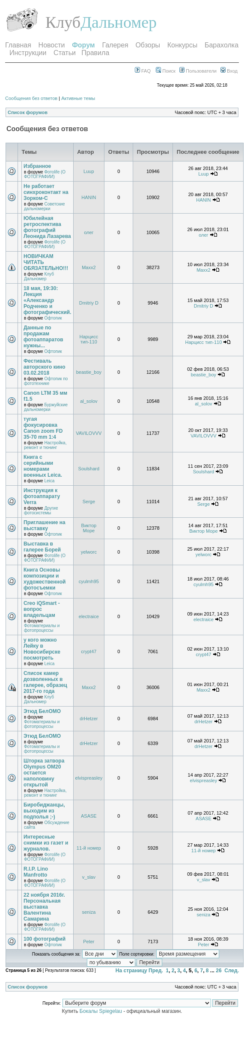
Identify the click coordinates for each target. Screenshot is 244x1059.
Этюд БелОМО (42, 711)
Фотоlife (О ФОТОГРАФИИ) (44, 174)
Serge (89, 501)
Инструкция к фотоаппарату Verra (42, 496)
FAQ (143, 70)
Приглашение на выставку (44, 525)
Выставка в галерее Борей (42, 547)
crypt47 (88, 651)
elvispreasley (89, 777)
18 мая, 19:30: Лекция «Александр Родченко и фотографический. (47, 300)
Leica (49, 480)
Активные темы (78, 98)
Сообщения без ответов (31, 98)
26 (218, 971)
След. (231, 971)
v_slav (88, 877)
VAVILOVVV (88, 433)
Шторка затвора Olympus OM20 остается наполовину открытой (44, 773)
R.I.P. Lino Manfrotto (36, 872)
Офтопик (53, 318)
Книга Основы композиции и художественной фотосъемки (45, 579)
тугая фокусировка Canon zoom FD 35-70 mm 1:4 (43, 428)
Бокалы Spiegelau (101, 1011)
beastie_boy (88, 372)
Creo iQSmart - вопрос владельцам (42, 609)
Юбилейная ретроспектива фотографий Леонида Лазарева (47, 227)
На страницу (131, 971)
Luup (88, 171)
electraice (89, 616)
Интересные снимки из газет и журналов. (46, 843)
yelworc (89, 551)
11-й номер (89, 848)
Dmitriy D (88, 302)
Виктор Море (89, 528)
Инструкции (27, 52)
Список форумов (28, 112)
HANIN (88, 197)
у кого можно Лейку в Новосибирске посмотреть (42, 649)
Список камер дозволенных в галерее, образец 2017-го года (45, 682)
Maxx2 (88, 267)
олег (88, 232)
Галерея (115, 45)
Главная (18, 45)
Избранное (37, 166)
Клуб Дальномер (39, 276)
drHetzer (89, 718)
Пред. (156, 971)
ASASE (89, 815)
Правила (95, 52)
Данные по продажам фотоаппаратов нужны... (43, 337)
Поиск (166, 70)
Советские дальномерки (44, 206)
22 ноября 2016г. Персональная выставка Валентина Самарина (44, 907)
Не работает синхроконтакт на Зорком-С (46, 192)
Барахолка (221, 45)
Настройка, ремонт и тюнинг (45, 445)
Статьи (65, 52)
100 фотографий (44, 939)
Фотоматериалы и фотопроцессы (42, 628)
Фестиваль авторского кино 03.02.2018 (44, 367)
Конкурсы (182, 45)
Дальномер (118, 22)
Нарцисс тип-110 (89, 339)
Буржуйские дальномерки (46, 407)
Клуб (62, 22)
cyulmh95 (89, 581)
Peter (88, 941)
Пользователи (198, 70)
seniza (88, 912)
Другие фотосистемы (41, 510)
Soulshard (89, 468)
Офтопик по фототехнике (46, 381)
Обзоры (147, 45)
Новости (52, 45)
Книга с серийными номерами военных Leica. (43, 466)
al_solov (88, 401)
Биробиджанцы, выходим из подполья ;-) (44, 811)
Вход (229, 70)
